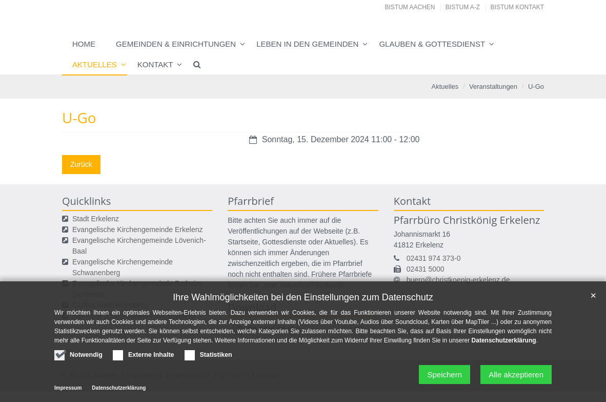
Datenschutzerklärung (504, 343)
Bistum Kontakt (517, 7)
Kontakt (155, 64)
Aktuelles (94, 64)
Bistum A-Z (463, 7)
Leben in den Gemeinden (307, 44)
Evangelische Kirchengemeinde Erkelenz (137, 229)
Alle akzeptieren (516, 377)
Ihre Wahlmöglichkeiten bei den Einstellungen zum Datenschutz (303, 300)
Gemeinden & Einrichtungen (176, 44)
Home (83, 44)
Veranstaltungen (493, 86)
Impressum (68, 390)
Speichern (444, 377)
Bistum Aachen (410, 7)
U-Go (536, 86)
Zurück (81, 164)
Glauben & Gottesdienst (432, 44)
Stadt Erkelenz (95, 219)
